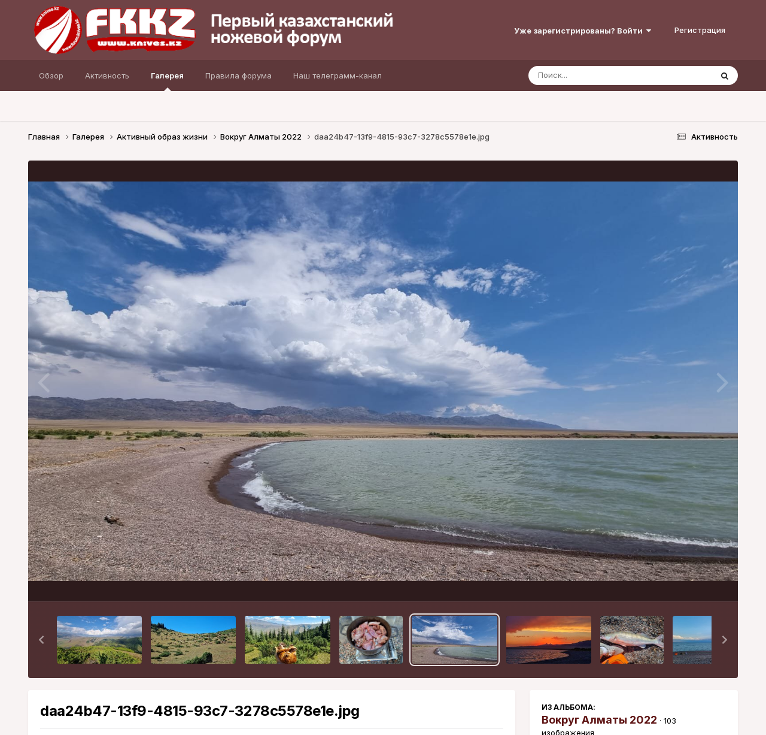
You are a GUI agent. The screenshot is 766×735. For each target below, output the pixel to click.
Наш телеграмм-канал (337, 75)
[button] (41, 640)
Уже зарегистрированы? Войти (582, 30)
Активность (107, 75)
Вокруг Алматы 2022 (599, 719)
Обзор (51, 75)
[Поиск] (597, 75)
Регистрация (699, 30)
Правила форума (238, 75)
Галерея (167, 81)
